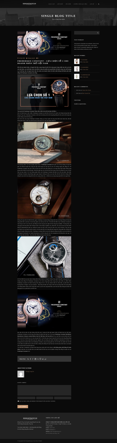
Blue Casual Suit (86, 93)
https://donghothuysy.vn (55, 431)
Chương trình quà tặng (80, 4)
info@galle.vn (52, 429)
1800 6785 (52, 427)
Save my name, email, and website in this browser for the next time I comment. (37, 401)
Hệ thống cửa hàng (52, 433)
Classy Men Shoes (86, 90)
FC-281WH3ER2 (84, 67)
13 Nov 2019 (22, 58)
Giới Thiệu (60, 4)
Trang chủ (51, 4)
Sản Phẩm (68, 4)
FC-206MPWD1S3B (85, 74)
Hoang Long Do (31, 58)
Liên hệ (92, 4)
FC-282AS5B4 (84, 59)
